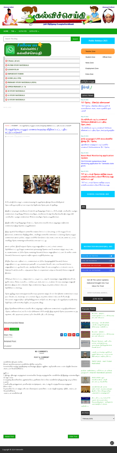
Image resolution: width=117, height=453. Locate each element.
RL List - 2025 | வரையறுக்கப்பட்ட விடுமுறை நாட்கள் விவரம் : (103, 316)
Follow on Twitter (98, 256)
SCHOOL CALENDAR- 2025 (98, 194)
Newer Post (9, 436)
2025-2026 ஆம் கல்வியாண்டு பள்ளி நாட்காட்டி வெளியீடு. (100, 380)
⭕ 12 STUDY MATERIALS (15, 100)
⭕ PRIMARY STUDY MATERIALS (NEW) (20, 82)
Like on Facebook (98, 261)
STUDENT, (26, 136)
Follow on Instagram (98, 270)
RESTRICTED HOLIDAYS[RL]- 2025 (97, 246)
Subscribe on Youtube (98, 265)
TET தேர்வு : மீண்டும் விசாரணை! (95, 102)
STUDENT (14, 126)
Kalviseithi (19, 449)
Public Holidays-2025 (97, 41)
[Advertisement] (41, 115)
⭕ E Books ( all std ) (12, 61)
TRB (12, 31)
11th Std (23, 31)
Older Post (73, 436)
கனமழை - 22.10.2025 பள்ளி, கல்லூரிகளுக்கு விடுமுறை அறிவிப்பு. (100, 325)
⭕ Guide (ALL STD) (13, 78)
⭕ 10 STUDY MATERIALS (15, 91)
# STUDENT (14, 329)
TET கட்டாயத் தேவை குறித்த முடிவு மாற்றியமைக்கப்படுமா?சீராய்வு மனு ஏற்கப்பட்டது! (97, 176)
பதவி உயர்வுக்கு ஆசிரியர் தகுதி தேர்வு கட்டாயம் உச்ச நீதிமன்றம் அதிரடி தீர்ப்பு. (102, 354)
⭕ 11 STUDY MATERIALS (15, 95)
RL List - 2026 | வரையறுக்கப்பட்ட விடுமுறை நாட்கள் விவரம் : (103, 334)
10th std (33, 31)
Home (6, 31)
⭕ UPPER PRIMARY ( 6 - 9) (15, 87)
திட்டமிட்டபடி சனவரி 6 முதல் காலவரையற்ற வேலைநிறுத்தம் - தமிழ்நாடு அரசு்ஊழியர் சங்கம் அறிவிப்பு (97, 402)
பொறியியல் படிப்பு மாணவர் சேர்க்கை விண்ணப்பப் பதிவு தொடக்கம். (94, 122)
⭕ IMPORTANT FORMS (14, 74)
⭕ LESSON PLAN (12, 69)
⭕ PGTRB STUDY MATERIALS (17, 65)
